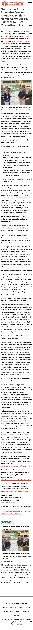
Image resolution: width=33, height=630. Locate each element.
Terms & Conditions (24, 607)
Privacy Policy (25, 611)
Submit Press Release (9, 607)
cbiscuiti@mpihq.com (8, 502)
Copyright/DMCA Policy (11, 611)
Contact (16, 615)
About (8, 603)
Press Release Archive (19, 603)
